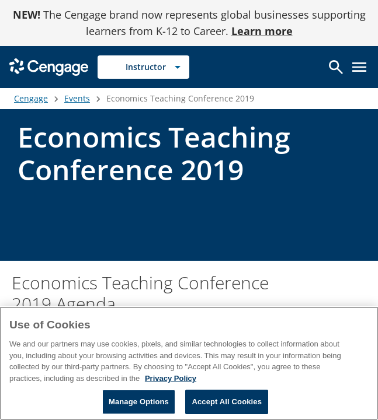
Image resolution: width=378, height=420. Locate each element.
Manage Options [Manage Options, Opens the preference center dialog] (139, 401)
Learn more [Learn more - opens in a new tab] (262, 31)
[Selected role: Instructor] (143, 67)
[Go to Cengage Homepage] (48, 66)
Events (77, 98)
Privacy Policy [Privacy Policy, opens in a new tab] (170, 378)
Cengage (31, 98)
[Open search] (336, 67)
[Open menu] (359, 67)
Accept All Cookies (227, 401)
